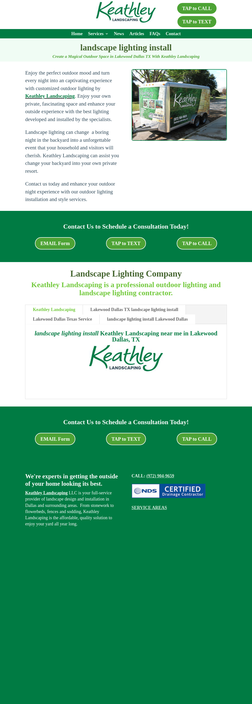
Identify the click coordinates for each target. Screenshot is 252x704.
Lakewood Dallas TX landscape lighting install (134, 309)
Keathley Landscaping (50, 96)
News (119, 34)
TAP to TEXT (196, 21)
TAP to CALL (197, 8)
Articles (136, 34)
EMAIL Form (55, 243)
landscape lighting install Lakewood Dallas (147, 319)
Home (77, 34)
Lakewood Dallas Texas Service (62, 319)
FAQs (155, 34)
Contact (173, 34)
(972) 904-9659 (160, 475)
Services (96, 34)
